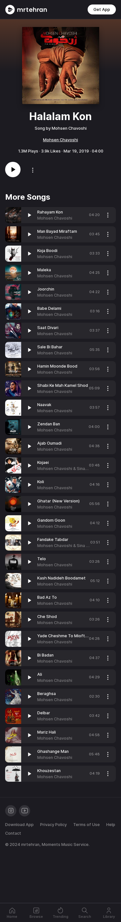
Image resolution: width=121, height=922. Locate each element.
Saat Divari (47, 327)
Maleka (44, 269)
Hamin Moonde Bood (57, 366)
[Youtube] (24, 810)
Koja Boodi (47, 250)
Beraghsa (46, 693)
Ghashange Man (53, 751)
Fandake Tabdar (52, 539)
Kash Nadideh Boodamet (61, 578)
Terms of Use (86, 824)
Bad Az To (47, 597)
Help (110, 824)
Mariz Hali (46, 732)
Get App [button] (101, 9)
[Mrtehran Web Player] (26, 9)
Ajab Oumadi (49, 443)
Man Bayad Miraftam (57, 231)
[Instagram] (10, 810)
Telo (41, 558)
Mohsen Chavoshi (60, 139)
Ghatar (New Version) (58, 501)
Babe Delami (49, 308)
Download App (19, 824)
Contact (13, 833)
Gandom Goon (51, 520)
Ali (39, 674)
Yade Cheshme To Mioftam (64, 635)
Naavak (44, 404)
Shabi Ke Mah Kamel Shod (62, 385)
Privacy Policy (53, 824)
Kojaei (43, 462)
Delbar (43, 712)
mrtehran (30, 844)
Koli (40, 481)
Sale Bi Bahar (50, 346)
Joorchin (45, 289)
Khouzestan (49, 770)
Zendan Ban (48, 424)
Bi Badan (45, 655)
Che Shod (47, 616)
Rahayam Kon (50, 212)
